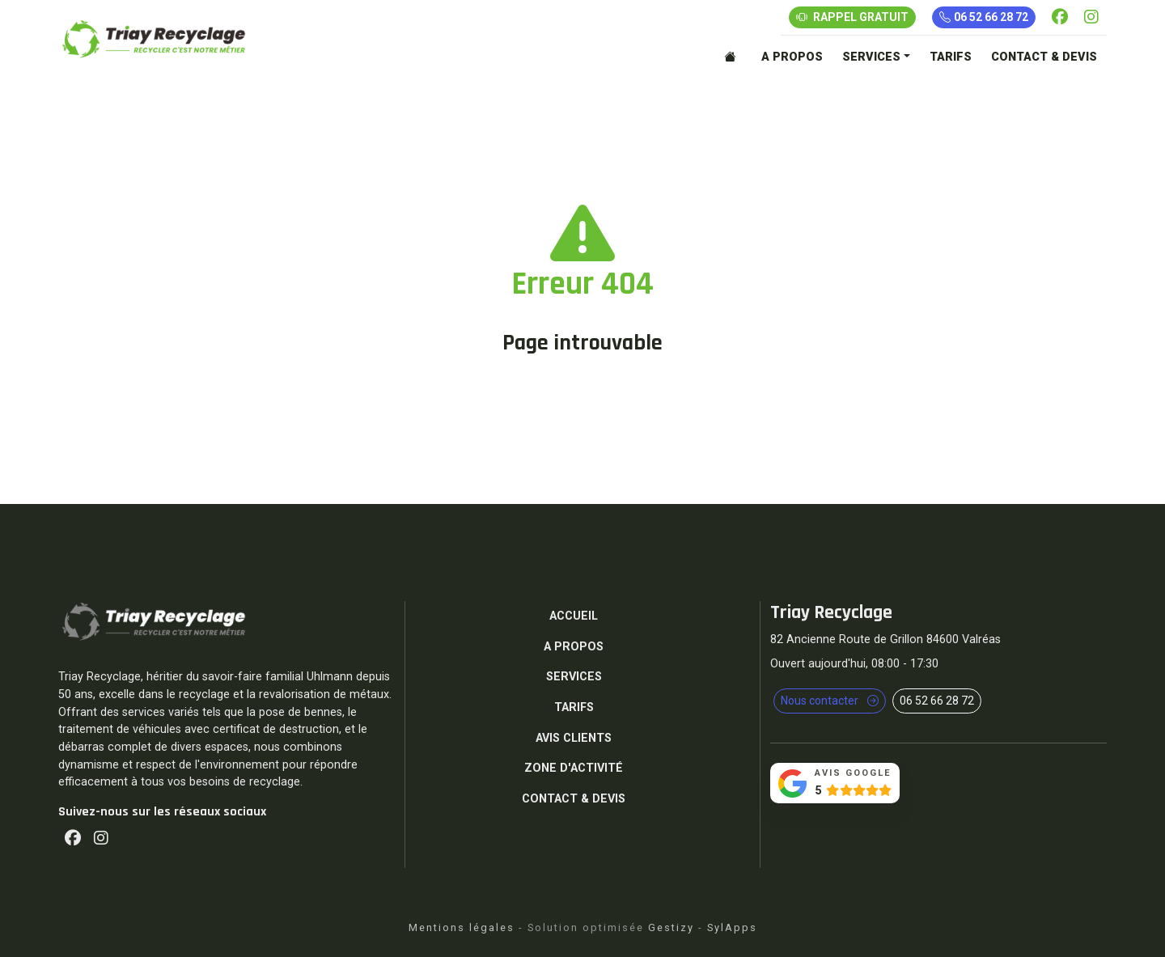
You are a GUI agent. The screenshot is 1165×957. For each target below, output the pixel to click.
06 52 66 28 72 (983, 17)
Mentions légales (462, 927)
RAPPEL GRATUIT (852, 17)
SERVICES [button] (871, 57)
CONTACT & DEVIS (1044, 57)
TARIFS (951, 57)
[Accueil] (733, 57)
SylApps (732, 927)
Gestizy (671, 927)
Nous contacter (830, 700)
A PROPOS (792, 57)
